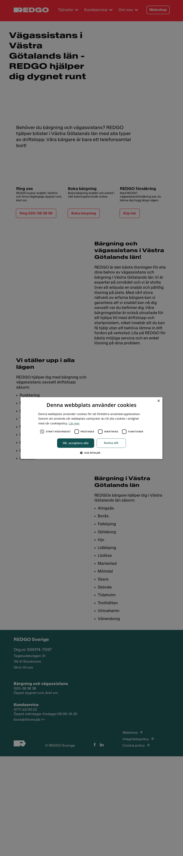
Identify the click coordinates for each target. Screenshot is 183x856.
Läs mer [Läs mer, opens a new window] (74, 423)
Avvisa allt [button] (111, 443)
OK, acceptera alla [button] (75, 443)
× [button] (151, 400)
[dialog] (91, 428)
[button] (91, 453)
